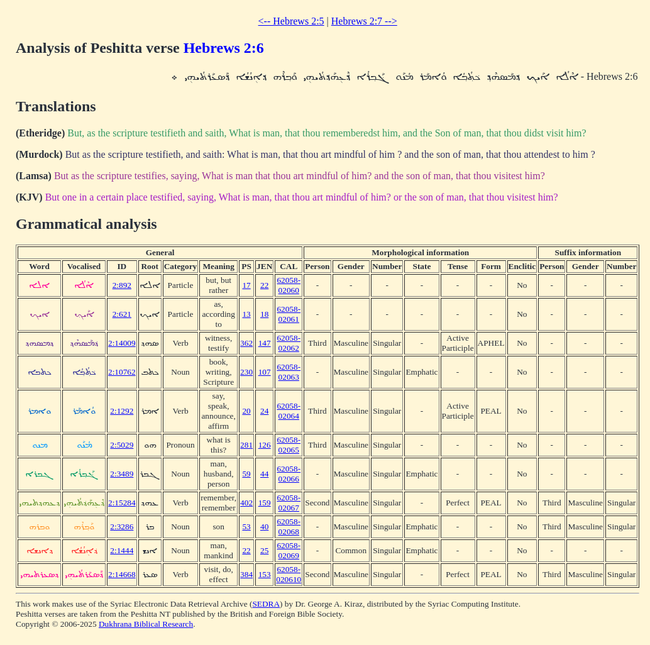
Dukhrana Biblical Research (146, 624)
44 (264, 473)
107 (264, 372)
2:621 (122, 314)
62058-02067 (288, 502)
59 (246, 473)
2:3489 (121, 473)
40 (264, 526)
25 (264, 550)
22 (264, 285)
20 (246, 411)
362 (246, 343)
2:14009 (122, 343)
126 (264, 444)
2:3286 (121, 526)
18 (264, 314)
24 (264, 411)
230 (246, 372)
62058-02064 (288, 411)
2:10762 (122, 372)
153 (264, 574)
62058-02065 (288, 445)
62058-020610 (288, 574)
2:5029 (121, 444)
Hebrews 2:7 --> (364, 21)
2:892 (122, 285)
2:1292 (121, 411)
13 (246, 314)
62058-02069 (288, 550)
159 (264, 502)
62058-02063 (288, 372)
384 (246, 574)
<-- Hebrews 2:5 (291, 21)
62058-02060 (288, 285)
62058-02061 (288, 314)
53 (246, 526)
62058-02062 (288, 343)
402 (246, 502)
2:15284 (122, 502)
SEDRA (266, 604)
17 (246, 285)
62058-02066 (288, 473)
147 (264, 343)
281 (246, 444)
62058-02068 (288, 526)
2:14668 (122, 574)
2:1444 (121, 550)
